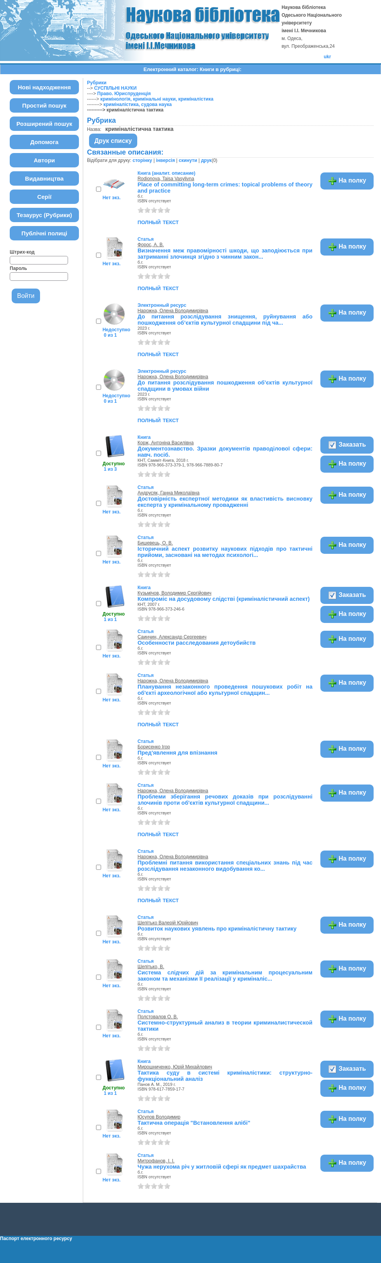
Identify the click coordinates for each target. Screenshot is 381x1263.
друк (206, 160)
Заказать (347, 445)
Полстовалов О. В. (158, 1016)
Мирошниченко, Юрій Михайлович (175, 1067)
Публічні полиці (44, 233)
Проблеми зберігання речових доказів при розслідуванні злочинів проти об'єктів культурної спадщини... (225, 799)
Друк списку (113, 140)
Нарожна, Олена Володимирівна (173, 310)
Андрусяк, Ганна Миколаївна (168, 493)
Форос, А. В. (151, 244)
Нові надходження (44, 87)
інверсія (165, 160)
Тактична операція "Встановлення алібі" (194, 1123)
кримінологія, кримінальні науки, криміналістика (156, 99)
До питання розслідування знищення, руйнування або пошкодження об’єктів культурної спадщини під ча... (225, 319)
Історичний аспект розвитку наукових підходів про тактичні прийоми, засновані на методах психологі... (225, 552)
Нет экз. (112, 197)
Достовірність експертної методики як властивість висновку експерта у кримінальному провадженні (225, 502)
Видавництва (44, 178)
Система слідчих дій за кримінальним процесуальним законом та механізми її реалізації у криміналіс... (225, 975)
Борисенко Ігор (154, 747)
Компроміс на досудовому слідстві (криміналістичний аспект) (224, 599)
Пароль (18, 268)
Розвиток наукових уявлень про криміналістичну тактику (217, 929)
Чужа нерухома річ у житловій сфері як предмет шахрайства (222, 1167)
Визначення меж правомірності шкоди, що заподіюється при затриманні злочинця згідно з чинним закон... (225, 253)
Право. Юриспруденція (124, 93)
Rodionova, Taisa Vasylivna (166, 178)
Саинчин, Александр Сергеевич (172, 637)
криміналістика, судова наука (137, 104)
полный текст (158, 222)
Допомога (44, 142)
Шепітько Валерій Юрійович (168, 923)
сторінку (142, 160)
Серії (44, 196)
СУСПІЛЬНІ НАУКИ (115, 88)
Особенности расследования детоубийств (197, 643)
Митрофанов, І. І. (156, 1161)
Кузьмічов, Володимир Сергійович (174, 593)
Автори (44, 160)
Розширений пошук (44, 123)
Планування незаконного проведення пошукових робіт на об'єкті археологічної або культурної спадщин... (225, 690)
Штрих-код (22, 252)
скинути (188, 160)
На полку (347, 181)
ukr (327, 56)
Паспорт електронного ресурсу (36, 1238)
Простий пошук (44, 105)
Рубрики (97, 82)
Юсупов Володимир (159, 1117)
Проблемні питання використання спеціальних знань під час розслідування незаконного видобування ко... (225, 865)
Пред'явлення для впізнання (177, 753)
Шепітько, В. (151, 966)
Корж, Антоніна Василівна (166, 442)
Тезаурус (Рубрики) (44, 215)
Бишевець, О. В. (155, 543)
